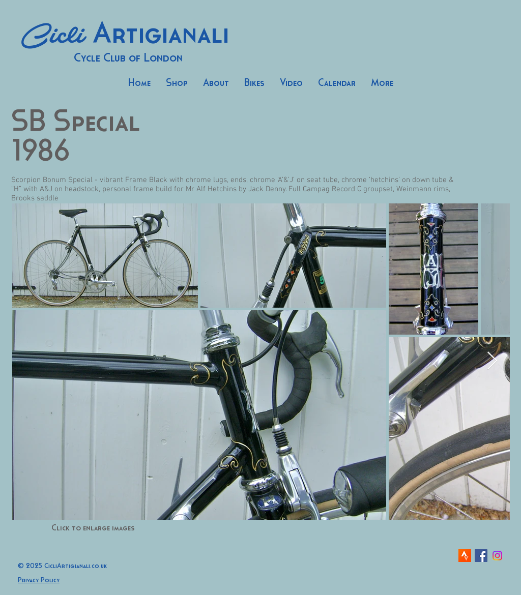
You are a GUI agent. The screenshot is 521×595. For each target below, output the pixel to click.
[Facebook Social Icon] (481, 555)
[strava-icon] (464, 555)
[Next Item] (492, 361)
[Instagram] (497, 555)
